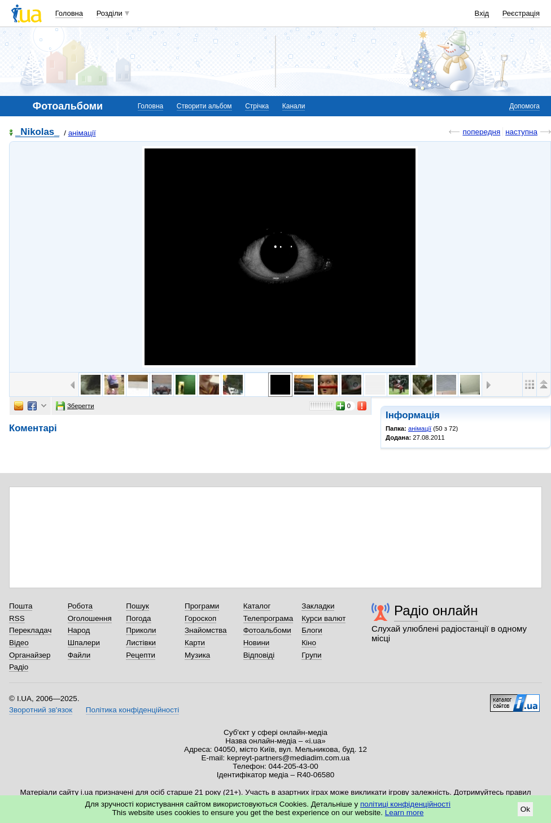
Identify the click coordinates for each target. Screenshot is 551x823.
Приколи (141, 630)
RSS (17, 618)
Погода (138, 618)
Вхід (482, 13)
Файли (79, 655)
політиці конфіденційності (405, 804)
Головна (69, 13)
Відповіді (259, 655)
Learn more (404, 812)
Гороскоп (200, 618)
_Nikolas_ (37, 132)
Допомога (524, 106)
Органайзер (29, 655)
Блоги (311, 630)
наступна (521, 132)
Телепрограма (268, 618)
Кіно (308, 642)
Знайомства (206, 630)
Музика (197, 655)
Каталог (257, 606)
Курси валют (323, 618)
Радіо (18, 667)
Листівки (141, 642)
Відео (19, 642)
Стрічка (257, 106)
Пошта (20, 606)
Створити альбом (204, 106)
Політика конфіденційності (132, 710)
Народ (79, 630)
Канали (293, 106)
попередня (481, 132)
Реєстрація (521, 13)
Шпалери (84, 642)
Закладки (317, 606)
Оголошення (90, 618)
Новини (256, 642)
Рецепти (140, 655)
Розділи (110, 13)
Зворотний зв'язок (40, 710)
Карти (195, 642)
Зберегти (75, 405)
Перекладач (30, 630)
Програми (202, 606)
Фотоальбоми (267, 630)
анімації (82, 133)
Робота (80, 606)
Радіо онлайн (436, 610)
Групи (311, 655)
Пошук (137, 606)
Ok (525, 809)
